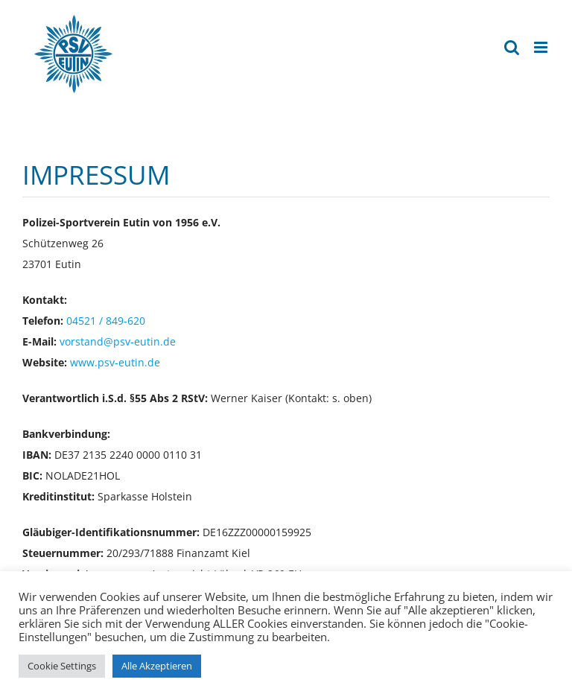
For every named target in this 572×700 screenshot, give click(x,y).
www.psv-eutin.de (115, 362)
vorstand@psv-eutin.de (118, 341)
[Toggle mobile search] (511, 47)
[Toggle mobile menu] (542, 47)
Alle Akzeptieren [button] (156, 665)
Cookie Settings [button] (62, 665)
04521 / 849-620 (105, 321)
